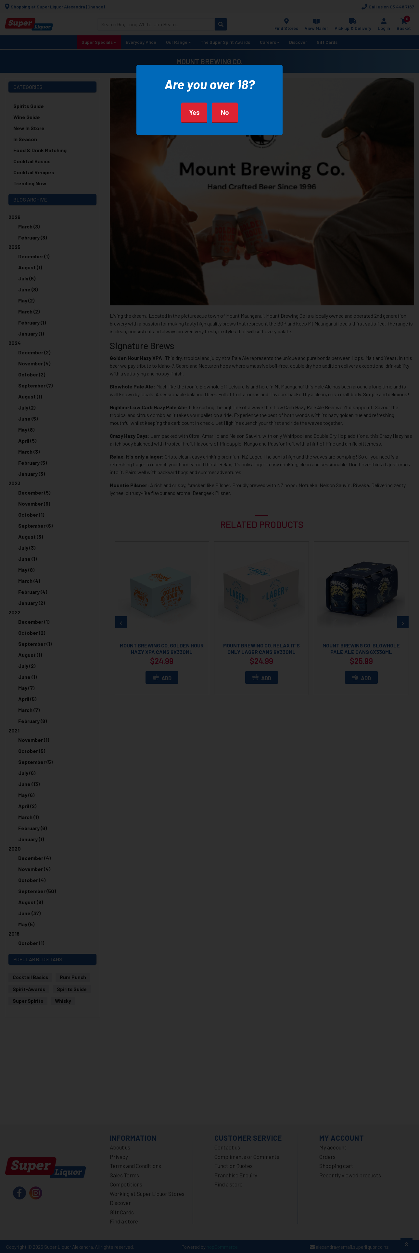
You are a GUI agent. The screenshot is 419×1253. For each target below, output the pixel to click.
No (225, 112)
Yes (194, 112)
